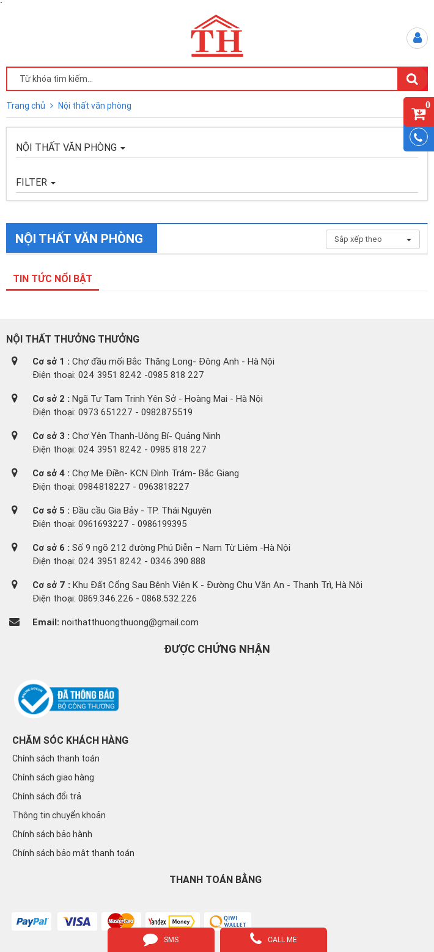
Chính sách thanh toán (56, 758)
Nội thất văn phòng (94, 105)
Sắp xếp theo (372, 239)
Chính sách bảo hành (52, 834)
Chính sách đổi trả (46, 796)
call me (273, 938)
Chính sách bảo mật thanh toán (73, 853)
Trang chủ (26, 105)
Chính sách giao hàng (53, 777)
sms (160, 938)
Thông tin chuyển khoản (59, 815)
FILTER (36, 182)
